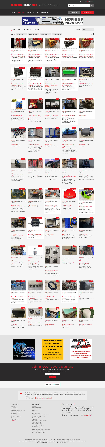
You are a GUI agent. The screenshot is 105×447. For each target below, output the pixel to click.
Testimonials (14, 415)
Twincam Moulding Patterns (35, 175)
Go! (92, 5)
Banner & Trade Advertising (18, 410)
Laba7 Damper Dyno (84, 175)
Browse (13, 406)
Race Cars (34, 406)
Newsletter (45, 12)
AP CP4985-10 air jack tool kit (86, 83)
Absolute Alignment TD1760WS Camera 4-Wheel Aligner (69, 176)
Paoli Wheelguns (15, 144)
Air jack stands (82, 115)
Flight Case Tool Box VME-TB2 (35, 234)
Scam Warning (14, 419)
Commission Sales (16, 412)
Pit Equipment (36, 413)
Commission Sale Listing (38, 416)
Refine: (13, 34)
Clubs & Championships (38, 431)
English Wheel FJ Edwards (85, 324)
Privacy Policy (14, 413)
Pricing (29, 12)
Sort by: (78, 29)
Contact (36, 12)
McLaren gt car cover (84, 144)
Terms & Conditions (16, 416)
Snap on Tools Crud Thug (68, 262)
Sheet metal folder (49, 324)
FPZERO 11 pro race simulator (52, 175)
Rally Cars (35, 410)
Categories (20, 12)
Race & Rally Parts (37, 407)
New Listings (14, 409)
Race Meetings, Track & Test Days (41, 429)
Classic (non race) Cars (38, 425)
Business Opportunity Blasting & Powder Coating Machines (51, 85)
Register (91, 1)
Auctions (34, 419)
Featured (13, 407)
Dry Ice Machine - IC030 (17, 175)
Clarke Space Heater (33, 205)
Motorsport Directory (37, 428)
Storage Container (49, 234)
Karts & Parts (35, 417)
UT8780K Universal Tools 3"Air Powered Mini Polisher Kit (35, 117)
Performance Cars (37, 423)
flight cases (14, 324)
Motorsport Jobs (36, 422)
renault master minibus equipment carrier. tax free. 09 (69, 146)
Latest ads (74, 12)
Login (85, 1)
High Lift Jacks (48, 144)
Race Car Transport (37, 409)
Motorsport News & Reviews (39, 420)
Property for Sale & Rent (38, 432)
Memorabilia (35, 426)
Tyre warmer (82, 296)
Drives (34, 412)
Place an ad (87, 12)
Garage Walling (83, 234)
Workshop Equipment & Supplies (41, 415)
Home (13, 12)
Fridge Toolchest (66, 234)
